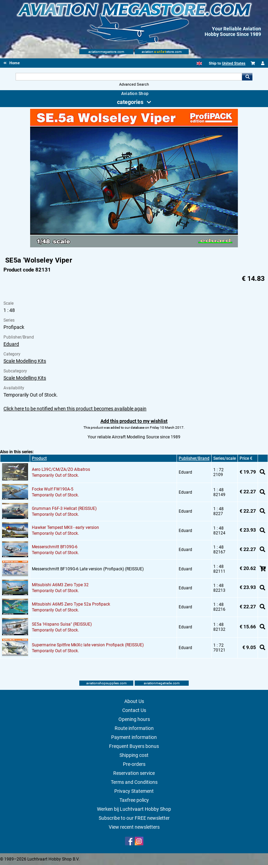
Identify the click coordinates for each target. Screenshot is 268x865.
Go (247, 76)
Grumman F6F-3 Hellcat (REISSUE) (64, 508)
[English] (199, 63)
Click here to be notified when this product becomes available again (74, 408)
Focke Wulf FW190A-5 (52, 489)
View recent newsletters (134, 827)
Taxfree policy (134, 800)
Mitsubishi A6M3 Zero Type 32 (60, 584)
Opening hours (134, 719)
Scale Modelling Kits (24, 361)
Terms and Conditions (134, 782)
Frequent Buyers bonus (134, 746)
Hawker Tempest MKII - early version (65, 527)
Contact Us (134, 710)
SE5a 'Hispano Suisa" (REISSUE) (62, 624)
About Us (134, 701)
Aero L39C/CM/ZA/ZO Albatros (61, 469)
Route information (134, 728)
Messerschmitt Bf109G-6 (55, 546)
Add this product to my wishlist (134, 421)
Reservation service (134, 773)
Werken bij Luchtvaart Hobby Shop (134, 809)
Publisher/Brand (194, 458)
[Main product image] (134, 246)
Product (39, 458)
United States (233, 63)
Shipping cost (134, 755)
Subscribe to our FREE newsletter (134, 818)
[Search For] (129, 76)
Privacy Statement (134, 791)
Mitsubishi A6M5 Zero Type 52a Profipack (71, 604)
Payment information (134, 737)
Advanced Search (134, 84)
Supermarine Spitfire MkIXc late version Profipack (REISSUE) (88, 645)
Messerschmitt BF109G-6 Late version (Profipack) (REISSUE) (88, 569)
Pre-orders (134, 764)
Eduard (11, 344)
